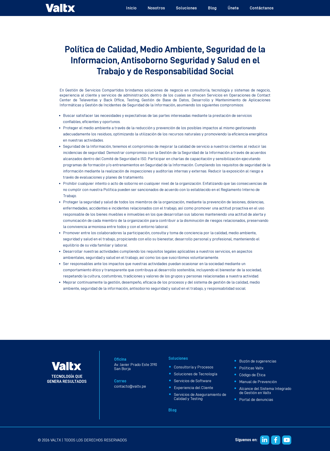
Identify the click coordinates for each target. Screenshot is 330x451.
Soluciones (186, 8)
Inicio (131, 8)
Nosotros (156, 8)
